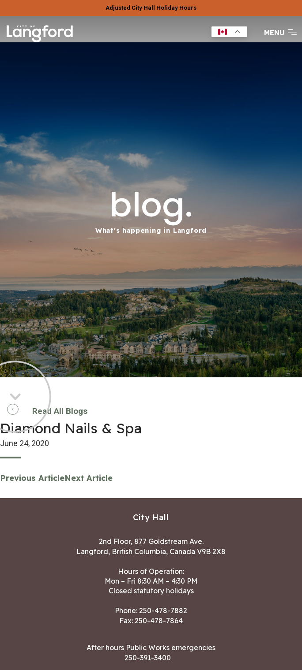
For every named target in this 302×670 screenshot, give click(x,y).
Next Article (88, 478)
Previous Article (32, 478)
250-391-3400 (148, 657)
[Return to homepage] (40, 41)
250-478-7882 (163, 610)
